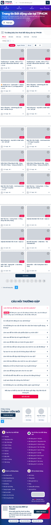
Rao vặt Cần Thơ (37, 521)
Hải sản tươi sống (8, 486)
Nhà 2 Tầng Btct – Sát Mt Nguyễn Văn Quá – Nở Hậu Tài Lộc (37, 85)
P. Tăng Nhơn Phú (8, 439)
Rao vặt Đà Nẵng (25, 521)
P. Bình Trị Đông (7, 459)
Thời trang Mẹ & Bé (8, 498)
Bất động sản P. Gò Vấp (35, 452)
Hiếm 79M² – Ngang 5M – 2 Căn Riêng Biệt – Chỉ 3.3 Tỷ (11, 265)
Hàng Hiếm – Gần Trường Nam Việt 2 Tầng (37, 265)
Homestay (6, 484)
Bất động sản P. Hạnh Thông (36, 450)
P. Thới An (6, 451)
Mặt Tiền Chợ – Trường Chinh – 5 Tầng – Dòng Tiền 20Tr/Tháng (38, 187)
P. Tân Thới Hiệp (7, 442)
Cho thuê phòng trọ (8, 478)
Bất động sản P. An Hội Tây (36, 464)
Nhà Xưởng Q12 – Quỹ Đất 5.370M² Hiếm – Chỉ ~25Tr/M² (38, 108)
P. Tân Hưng (6, 462)
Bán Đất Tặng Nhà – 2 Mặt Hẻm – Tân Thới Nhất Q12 (37, 242)
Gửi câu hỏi (25, 396)
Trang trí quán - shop (9, 489)
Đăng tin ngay (41, 512)
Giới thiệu (31, 475)
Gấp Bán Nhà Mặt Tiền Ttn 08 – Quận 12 (38, 219)
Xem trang (28, 420)
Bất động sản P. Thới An (35, 458)
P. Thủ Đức (6, 436)
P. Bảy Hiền (6, 456)
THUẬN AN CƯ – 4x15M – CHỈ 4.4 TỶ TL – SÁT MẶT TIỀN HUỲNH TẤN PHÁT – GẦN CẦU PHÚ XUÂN (12, 62)
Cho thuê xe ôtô (7, 475)
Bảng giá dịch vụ (33, 481)
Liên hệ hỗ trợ (32, 489)
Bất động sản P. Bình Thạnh (36, 455)
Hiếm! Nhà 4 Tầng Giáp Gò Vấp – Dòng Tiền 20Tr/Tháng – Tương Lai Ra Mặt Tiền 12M (12, 164)
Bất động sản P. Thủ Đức (35, 438)
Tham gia (9, 23)
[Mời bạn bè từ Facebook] (2, 421)
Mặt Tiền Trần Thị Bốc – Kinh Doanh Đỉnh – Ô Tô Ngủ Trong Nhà (38, 141)
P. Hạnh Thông (7, 445)
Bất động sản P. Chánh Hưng (36, 444)
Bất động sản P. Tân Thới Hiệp (37, 447)
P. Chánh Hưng (7, 448)
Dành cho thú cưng (8, 495)
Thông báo (31, 478)
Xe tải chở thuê (7, 481)
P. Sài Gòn (6, 453)
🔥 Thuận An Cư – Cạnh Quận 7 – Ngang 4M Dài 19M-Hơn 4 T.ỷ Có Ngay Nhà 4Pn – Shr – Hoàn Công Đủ (12, 85)
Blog (30, 484)
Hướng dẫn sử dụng (34, 486)
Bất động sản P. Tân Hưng (36, 461)
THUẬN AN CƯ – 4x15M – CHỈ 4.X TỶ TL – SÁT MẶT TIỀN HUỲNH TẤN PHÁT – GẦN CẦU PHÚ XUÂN (38, 62)
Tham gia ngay (8, 415)
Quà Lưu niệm (7, 492)
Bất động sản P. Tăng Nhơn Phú (37, 441)
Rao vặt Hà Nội (14, 521)
